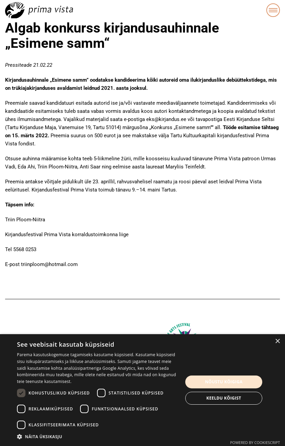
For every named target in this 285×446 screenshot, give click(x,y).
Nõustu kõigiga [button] (224, 382)
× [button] (277, 341)
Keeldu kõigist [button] (223, 398)
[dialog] (142, 390)
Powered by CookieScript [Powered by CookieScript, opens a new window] (255, 442)
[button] (97, 437)
